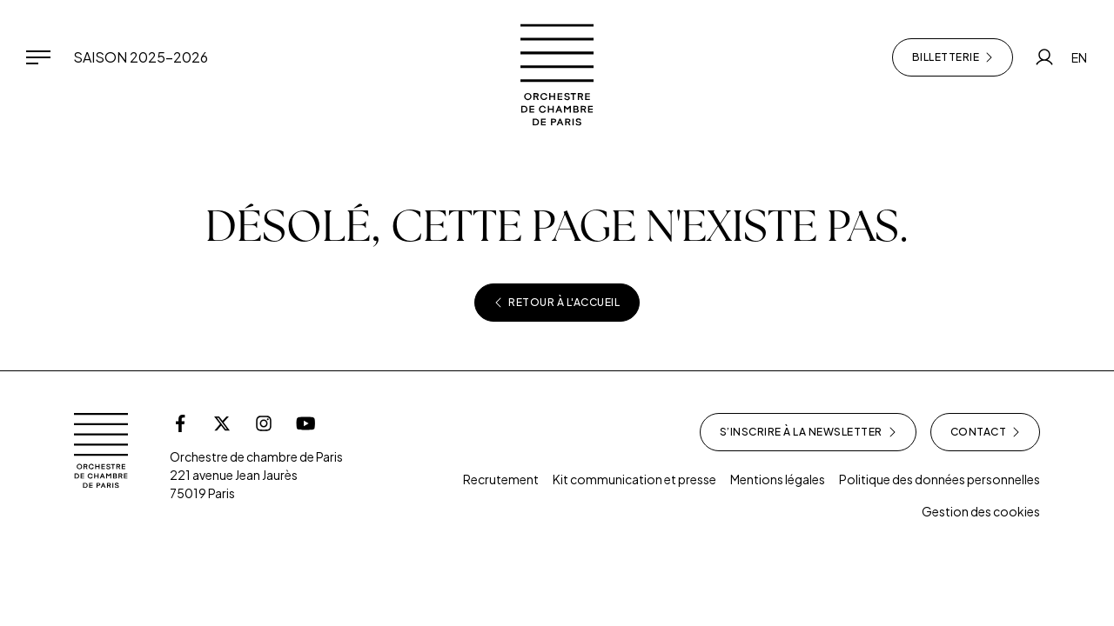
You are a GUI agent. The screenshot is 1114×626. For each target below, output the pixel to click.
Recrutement (501, 479)
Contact (985, 432)
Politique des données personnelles (939, 479)
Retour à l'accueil (557, 303)
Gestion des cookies (981, 511)
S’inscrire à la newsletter (808, 432)
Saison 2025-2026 (140, 57)
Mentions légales (777, 479)
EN (1079, 57)
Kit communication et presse (634, 479)
